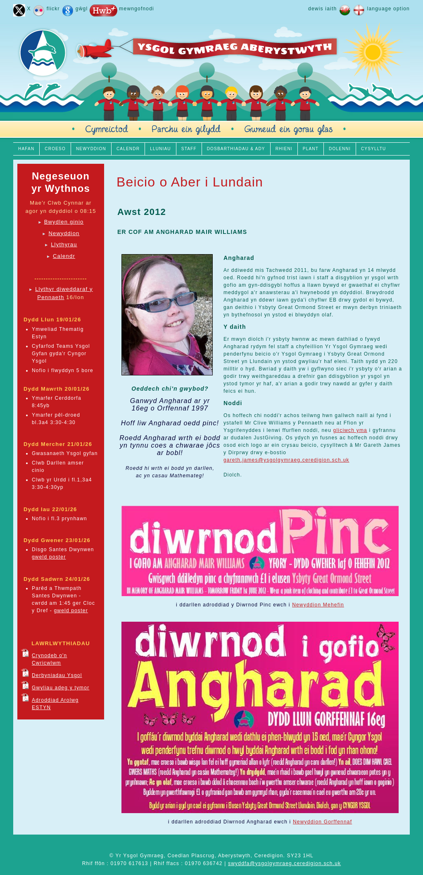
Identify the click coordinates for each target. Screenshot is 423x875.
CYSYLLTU (373, 148)
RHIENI (284, 148)
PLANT (310, 148)
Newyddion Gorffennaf (322, 822)
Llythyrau (64, 244)
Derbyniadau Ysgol (57, 675)
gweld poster (49, 557)
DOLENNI (340, 148)
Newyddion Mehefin (318, 605)
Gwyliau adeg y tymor (60, 688)
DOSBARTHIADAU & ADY (236, 148)
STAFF (189, 148)
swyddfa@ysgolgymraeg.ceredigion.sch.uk (284, 863)
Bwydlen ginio (64, 222)
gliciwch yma (350, 430)
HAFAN (26, 148)
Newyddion (63, 233)
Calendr (64, 256)
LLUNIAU (160, 148)
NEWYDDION (91, 148)
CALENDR (128, 148)
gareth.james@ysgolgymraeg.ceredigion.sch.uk (286, 460)
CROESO (55, 148)
